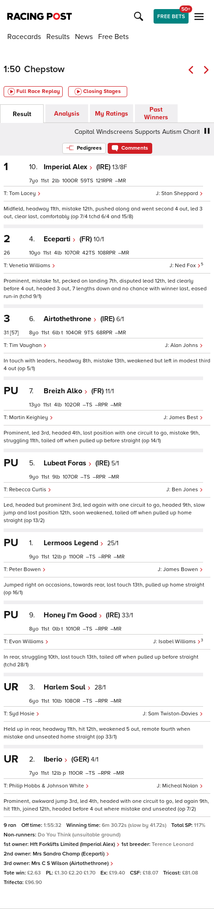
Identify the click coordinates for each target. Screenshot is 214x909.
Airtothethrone (70, 318)
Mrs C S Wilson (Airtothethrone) (72, 863)
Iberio (56, 759)
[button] (140, 16)
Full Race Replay (34, 91)
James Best (186, 417)
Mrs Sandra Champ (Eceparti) (71, 853)
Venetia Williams (32, 265)
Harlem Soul (67, 687)
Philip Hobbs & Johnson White (49, 785)
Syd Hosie (24, 713)
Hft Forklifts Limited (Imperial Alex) (75, 844)
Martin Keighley (31, 417)
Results (58, 36)
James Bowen (183, 569)
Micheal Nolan (182, 785)
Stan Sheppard (182, 193)
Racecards (24, 36)
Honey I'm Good (73, 615)
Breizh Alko (66, 391)
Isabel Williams (180, 641)
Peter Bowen (27, 569)
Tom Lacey (25, 193)
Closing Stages (98, 91)
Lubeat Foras (68, 463)
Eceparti (60, 239)
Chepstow (44, 69)
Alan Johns (186, 345)
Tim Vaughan (28, 345)
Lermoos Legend (74, 542)
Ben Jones (187, 489)
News (84, 36)
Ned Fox (188, 265)
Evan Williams (29, 641)
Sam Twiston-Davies (175, 713)
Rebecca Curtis (30, 489)
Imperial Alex (68, 166)
